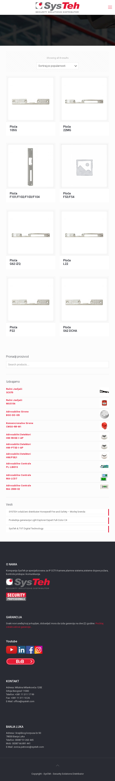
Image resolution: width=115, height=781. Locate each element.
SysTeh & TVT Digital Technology (26, 528)
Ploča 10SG (13, 128)
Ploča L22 (67, 262)
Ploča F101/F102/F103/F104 (24, 195)
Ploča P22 (13, 329)
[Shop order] (57, 65)
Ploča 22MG (67, 128)
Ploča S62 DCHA (70, 329)
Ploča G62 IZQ (15, 262)
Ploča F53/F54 (68, 195)
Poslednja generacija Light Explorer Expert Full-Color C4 (38, 520)
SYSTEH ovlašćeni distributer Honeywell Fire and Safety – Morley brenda (47, 511)
